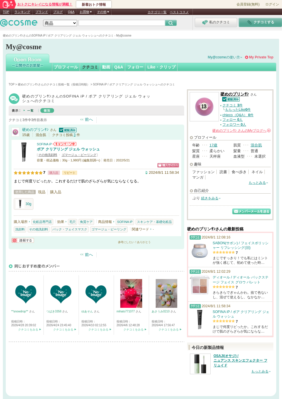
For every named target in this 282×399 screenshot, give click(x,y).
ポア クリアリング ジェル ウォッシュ (68, 149)
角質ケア (86, 222)
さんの (241, 131)
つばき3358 (54, 311)
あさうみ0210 (161, 311)
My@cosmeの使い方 (224, 57)
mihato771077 (126, 311)
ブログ (58, 12)
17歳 (213, 145)
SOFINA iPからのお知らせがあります (64, 144)
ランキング (22, 12)
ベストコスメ (179, 12)
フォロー (135, 67)
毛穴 (72, 222)
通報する (23, 240)
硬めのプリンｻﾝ (35, 129)
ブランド (41, 12)
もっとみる (257, 183)
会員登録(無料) (248, 4)
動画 (106, 67)
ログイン (272, 4)
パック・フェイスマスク (69, 229)
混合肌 (256, 145)
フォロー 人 (232, 120)
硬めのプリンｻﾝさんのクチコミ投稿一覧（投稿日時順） (54, 84)
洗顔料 (20, 229)
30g (23, 204)
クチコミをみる (28, 329)
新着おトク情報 (94, 5)
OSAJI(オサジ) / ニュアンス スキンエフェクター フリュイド (240, 361)
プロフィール (66, 67)
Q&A (71, 12)
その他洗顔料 (47, 154)
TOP (6, 12)
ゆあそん (87, 311)
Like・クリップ (161, 67)
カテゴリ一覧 (157, 12)
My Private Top (261, 57)
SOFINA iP (44, 144)
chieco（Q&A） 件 (238, 115)
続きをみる (209, 198)
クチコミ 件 (232, 105)
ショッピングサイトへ (168, 165)
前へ (89, 119)
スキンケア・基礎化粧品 (154, 222)
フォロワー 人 (234, 125)
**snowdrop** (20, 311)
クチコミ (90, 67)
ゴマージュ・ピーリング (79, 154)
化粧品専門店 (42, 222)
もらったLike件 (238, 110)
